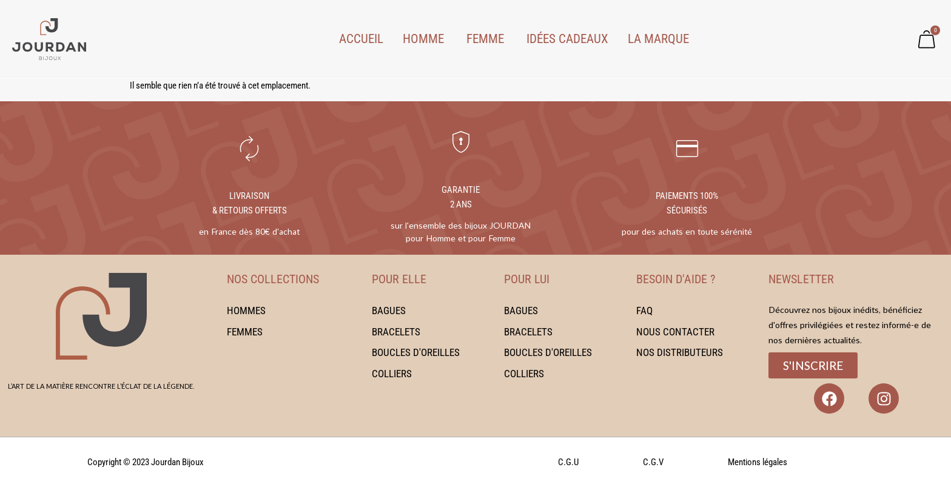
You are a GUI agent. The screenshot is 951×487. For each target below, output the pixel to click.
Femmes (245, 331)
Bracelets (396, 331)
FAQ (644, 310)
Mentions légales (757, 462)
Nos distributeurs (679, 352)
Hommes (246, 310)
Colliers (392, 373)
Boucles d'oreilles (416, 352)
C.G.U (568, 462)
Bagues (389, 310)
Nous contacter (675, 331)
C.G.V (653, 462)
